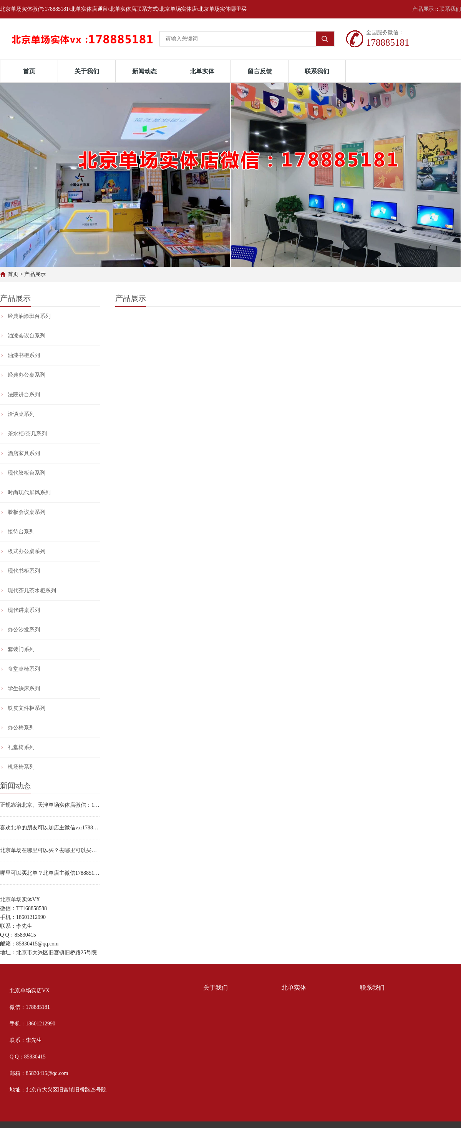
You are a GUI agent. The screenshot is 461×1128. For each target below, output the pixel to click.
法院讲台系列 (24, 394)
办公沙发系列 (24, 630)
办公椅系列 (21, 728)
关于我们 (87, 71)
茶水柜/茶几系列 (27, 434)
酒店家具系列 (24, 453)
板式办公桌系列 (26, 551)
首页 (29, 71)
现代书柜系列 (24, 571)
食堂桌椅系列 (24, 669)
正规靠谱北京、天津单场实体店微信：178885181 (50, 805)
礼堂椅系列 (21, 747)
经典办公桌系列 (26, 375)
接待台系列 (21, 532)
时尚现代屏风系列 (29, 492)
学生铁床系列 (24, 688)
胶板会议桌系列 (26, 512)
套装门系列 (21, 649)
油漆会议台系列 (26, 336)
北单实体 (202, 71)
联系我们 (450, 9)
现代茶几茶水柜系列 (32, 590)
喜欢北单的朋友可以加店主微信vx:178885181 (50, 828)
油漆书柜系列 (24, 355)
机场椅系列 (21, 767)
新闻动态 (144, 71)
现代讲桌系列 (24, 610)
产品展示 (423, 9)
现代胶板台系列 (26, 473)
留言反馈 (259, 71)
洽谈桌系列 (21, 414)
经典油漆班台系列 (29, 316)
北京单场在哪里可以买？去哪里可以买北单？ (50, 850)
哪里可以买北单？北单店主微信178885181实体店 (50, 873)
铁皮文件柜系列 (26, 708)
